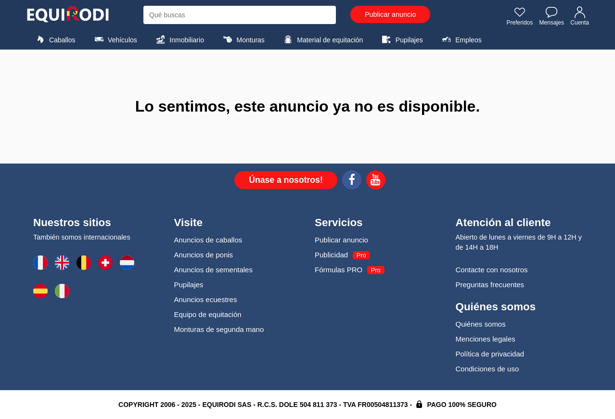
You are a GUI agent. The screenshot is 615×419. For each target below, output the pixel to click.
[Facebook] (351, 181)
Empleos (460, 39)
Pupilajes (401, 39)
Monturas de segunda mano (219, 329)
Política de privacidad (490, 354)
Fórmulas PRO (338, 270)
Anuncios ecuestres (205, 299)
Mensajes (551, 16)
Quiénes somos (481, 324)
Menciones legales (485, 339)
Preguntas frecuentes (490, 284)
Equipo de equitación (208, 314)
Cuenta (579, 16)
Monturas (242, 39)
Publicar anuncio (390, 14)
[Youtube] (375, 181)
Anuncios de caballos (208, 240)
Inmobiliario (179, 39)
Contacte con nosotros (492, 270)
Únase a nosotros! (286, 180)
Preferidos (520, 16)
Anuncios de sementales (213, 270)
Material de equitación (322, 39)
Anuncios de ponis (203, 255)
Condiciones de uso (487, 369)
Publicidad (331, 255)
